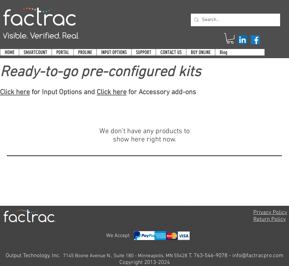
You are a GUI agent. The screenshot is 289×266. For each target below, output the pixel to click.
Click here (15, 92)
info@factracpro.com (257, 255)
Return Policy (269, 219)
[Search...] (235, 20)
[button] (230, 38)
